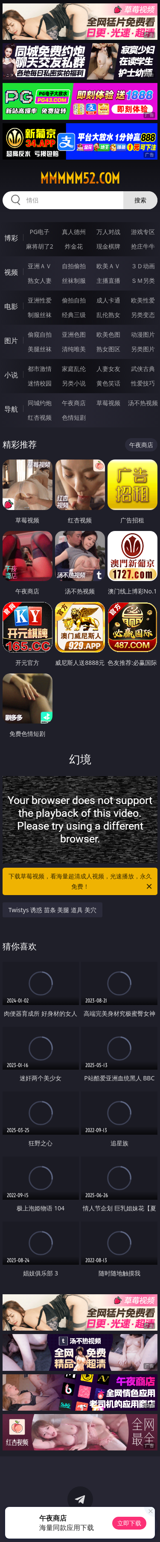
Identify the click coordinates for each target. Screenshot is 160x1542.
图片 (11, 340)
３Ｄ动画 (143, 266)
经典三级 (74, 315)
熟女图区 (108, 349)
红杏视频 (40, 417)
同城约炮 (40, 403)
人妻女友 (108, 369)
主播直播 (108, 280)
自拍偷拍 (74, 266)
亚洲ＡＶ (40, 266)
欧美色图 (108, 334)
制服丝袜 (40, 315)
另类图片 (143, 349)
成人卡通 (108, 300)
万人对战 (108, 232)
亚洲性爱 (40, 300)
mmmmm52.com (80, 178)
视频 (11, 272)
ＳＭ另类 (143, 280)
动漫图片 (143, 334)
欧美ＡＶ (108, 266)
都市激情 (40, 369)
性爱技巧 (143, 383)
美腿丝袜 (40, 349)
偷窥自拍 (40, 334)
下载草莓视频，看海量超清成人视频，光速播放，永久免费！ (81, 882)
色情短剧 (74, 417)
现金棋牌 (108, 246)
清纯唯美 (74, 349)
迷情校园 (40, 383)
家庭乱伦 (74, 369)
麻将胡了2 (39, 246)
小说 (11, 375)
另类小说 (74, 383)
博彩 (11, 238)
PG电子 (39, 232)
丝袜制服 (74, 280)
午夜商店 (74, 403)
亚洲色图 (74, 334)
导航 (11, 409)
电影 (11, 306)
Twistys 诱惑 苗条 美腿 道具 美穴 (52, 910)
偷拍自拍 (74, 300)
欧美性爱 (143, 300)
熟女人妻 (40, 280)
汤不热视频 (143, 403)
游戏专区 (143, 232)
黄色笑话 (108, 383)
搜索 (140, 200)
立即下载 (129, 1523)
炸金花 (74, 246)
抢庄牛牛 (143, 246)
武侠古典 (143, 369)
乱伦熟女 (108, 315)
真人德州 (74, 232)
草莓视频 (108, 403)
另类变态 (143, 315)
